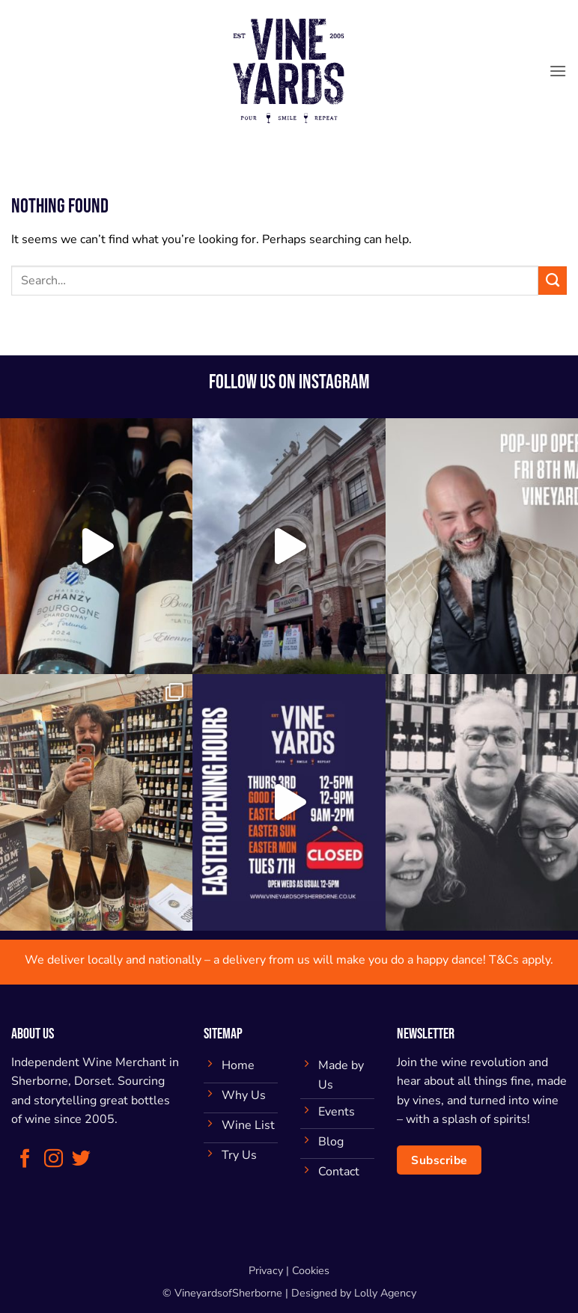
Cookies (310, 1270)
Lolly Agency (385, 1292)
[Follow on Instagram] (53, 1159)
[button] (558, 70)
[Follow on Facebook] (25, 1159)
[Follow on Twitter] (81, 1159)
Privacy (266, 1270)
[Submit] (552, 280)
